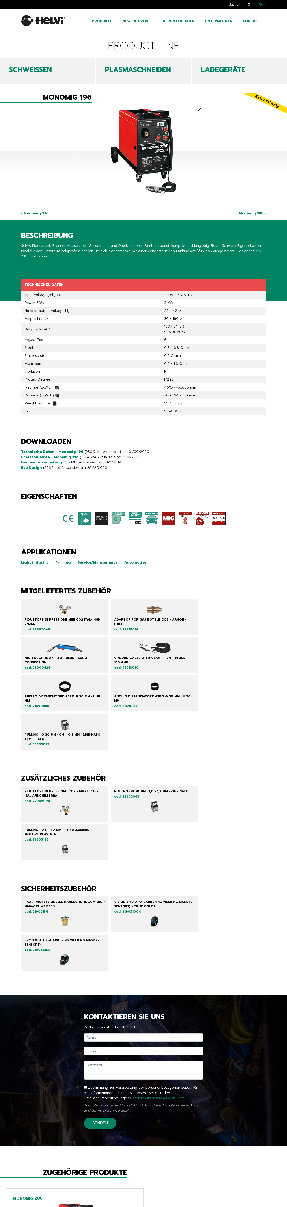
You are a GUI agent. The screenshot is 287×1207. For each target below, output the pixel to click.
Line (109, 1193)
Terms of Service (105, 965)
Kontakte (253, 21)
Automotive (135, 562)
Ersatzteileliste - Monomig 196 (50, 457)
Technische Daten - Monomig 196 (52, 451)
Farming (63, 562)
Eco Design (31, 467)
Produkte (102, 21)
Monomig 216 (34, 213)
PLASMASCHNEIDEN (138, 69)
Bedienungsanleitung (41, 462)
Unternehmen (219, 21)
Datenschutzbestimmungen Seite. (158, 953)
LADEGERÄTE (223, 69)
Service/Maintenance (97, 562)
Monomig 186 (252, 213)
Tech (110, 1200)
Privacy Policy (187, 960)
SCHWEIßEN (30, 69)
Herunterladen (179, 21)
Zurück (30, 1164)
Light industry (34, 562)
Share (26, 265)
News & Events (137, 21)
